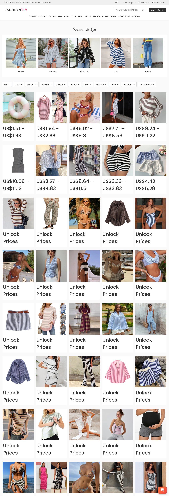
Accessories (55, 16)
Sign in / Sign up (157, 10)
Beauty (96, 16)
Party (105, 16)
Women (32, 16)
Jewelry (42, 16)
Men (74, 16)
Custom (136, 16)
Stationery (124, 16)
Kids (80, 16)
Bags (66, 16)
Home (113, 16)
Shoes (88, 16)
